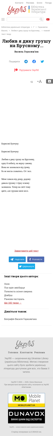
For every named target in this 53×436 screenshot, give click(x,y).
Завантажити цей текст (26, 251)
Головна (13, 352)
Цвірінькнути (26, 266)
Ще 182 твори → (12, 303)
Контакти (19, 3)
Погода (48, 3)
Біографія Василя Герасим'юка (20, 319)
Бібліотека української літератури (15, 27)
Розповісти (35, 259)
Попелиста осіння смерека (18, 291)
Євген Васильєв (35, 382)
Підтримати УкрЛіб (26, 70)
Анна (6, 284)
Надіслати (17, 259)
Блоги (39, 3)
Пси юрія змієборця (14, 288)
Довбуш (8, 295)
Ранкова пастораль (14, 299)
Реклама (30, 3)
